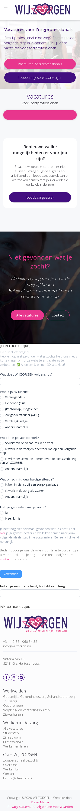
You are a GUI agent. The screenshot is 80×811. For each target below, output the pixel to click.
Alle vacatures (13, 728)
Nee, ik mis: (10, 518)
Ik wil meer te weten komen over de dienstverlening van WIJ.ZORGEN (38, 461)
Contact (8, 773)
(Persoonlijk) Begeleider (19, 409)
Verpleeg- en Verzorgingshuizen (26, 710)
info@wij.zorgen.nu (17, 646)
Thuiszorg (10, 701)
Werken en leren (15, 746)
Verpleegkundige (14, 421)
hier (2, 533)
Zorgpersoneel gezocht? (20, 760)
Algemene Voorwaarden (55, 806)
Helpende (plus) (13, 403)
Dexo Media (40, 802)
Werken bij (11, 769)
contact (5, 559)
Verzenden (11, 574)
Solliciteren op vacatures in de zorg (26, 443)
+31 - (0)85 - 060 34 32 (20, 641)
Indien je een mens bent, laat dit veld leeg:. (33, 586)
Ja (4, 512)
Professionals (13, 742)
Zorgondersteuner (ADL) (19, 415)
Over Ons (10, 765)
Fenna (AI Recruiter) (17, 778)
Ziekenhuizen (13, 714)
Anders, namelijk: (14, 427)
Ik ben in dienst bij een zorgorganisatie (29, 484)
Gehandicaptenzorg (61, 696)
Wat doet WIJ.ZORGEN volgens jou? (26, 374)
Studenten (11, 733)
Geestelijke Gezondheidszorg (24, 696)
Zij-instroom (12, 737)
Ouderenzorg (13, 705)
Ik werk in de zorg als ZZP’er (22, 491)
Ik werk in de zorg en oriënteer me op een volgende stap (38, 451)
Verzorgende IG (13, 397)
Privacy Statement (21, 806)
